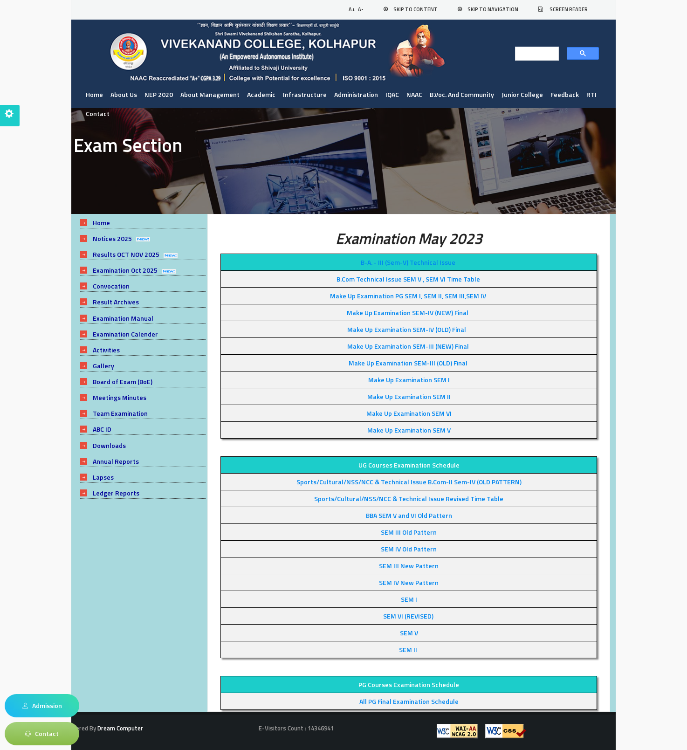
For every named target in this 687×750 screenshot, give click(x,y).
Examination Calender (125, 334)
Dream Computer (119, 728)
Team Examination (120, 413)
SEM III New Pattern (409, 566)
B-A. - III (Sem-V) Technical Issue (408, 262)
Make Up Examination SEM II (409, 396)
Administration (356, 94)
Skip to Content (415, 9)
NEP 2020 (158, 94)
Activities (106, 350)
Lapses (103, 477)
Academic (261, 94)
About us (123, 94)
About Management (210, 94)
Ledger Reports (116, 493)
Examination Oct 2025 (125, 270)
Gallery (103, 366)
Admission (42, 705)
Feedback (564, 94)
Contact (98, 113)
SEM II (408, 649)
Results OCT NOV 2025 (126, 254)
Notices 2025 (112, 238)
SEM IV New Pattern (409, 582)
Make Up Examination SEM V (409, 430)
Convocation (111, 286)
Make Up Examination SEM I (409, 380)
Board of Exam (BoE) (122, 381)
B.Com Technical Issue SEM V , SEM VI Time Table (408, 279)
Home (94, 94)
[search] (534, 54)
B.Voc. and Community (462, 94)
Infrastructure (305, 94)
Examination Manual (123, 318)
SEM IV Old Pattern (409, 549)
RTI (591, 94)
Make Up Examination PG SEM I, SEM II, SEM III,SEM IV (408, 296)
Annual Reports (116, 461)
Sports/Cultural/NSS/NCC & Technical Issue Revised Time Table (408, 498)
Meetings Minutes (119, 397)
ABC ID (102, 429)
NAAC (414, 94)
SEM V (409, 633)
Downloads (109, 445)
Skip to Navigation (492, 9)
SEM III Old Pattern (409, 532)
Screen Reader (569, 9)
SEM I (409, 599)
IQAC (392, 94)
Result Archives (116, 302)
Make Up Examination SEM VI (409, 413)
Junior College (522, 94)
